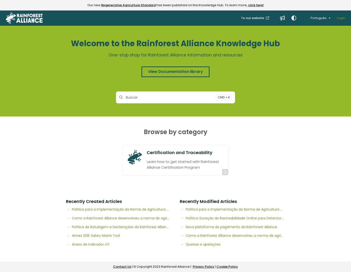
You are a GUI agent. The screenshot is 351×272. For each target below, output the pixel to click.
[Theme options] (294, 18)
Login (341, 18)
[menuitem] (282, 18)
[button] (24, 18)
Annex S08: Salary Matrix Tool (96, 235)
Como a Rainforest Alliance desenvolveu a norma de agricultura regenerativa (121, 218)
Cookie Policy (227, 266)
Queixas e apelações (203, 244)
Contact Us (122, 266)
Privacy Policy (203, 266)
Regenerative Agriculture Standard (128, 5)
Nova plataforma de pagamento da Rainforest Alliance (231, 227)
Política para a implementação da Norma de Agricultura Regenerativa (121, 209)
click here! (256, 5)
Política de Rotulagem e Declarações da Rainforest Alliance (121, 227)
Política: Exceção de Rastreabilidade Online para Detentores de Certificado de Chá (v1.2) (235, 218)
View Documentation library (175, 71)
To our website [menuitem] (253, 18)
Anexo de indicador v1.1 (90, 244)
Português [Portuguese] (315, 18)
